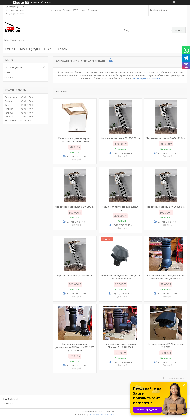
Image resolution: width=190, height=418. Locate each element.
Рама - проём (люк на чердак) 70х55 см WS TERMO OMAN (75, 140)
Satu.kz (110, 411)
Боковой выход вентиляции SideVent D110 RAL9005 (120, 345)
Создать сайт (37, 2)
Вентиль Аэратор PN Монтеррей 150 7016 (166, 345)
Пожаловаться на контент (102, 414)
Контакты (61, 49)
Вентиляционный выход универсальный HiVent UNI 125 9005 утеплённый (74, 347)
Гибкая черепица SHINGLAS (147, 78)
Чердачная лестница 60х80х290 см (165, 138)
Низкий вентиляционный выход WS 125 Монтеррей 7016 (120, 277)
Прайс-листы (9, 403)
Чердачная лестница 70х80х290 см (166, 206)
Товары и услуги (29, 49)
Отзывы (8, 77)
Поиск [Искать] (178, 30)
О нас (47, 49)
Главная (10, 49)
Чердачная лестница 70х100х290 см (75, 277)
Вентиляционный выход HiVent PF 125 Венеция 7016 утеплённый (166, 277)
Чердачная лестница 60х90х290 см (74, 206)
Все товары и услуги (173, 378)
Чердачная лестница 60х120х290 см (120, 208)
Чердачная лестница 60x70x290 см (120, 138)
